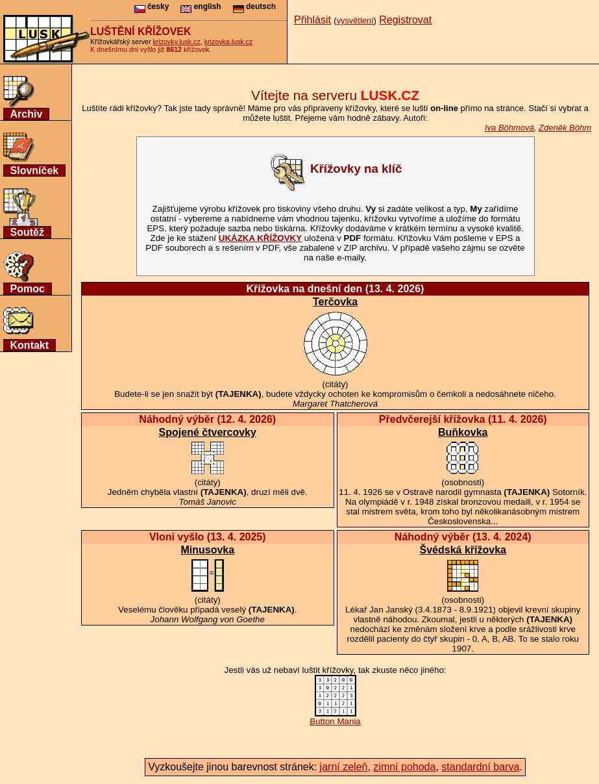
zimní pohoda (404, 766)
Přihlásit (312, 19)
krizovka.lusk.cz (228, 41)
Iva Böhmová (509, 128)
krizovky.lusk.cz (177, 41)
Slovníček (34, 170)
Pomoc (27, 288)
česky (151, 6)
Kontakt (29, 345)
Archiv (26, 114)
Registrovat (405, 19)
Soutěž (27, 232)
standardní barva (480, 766)
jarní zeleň (344, 766)
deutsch (254, 6)
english (200, 6)
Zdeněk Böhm (565, 128)
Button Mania (335, 717)
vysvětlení (355, 20)
